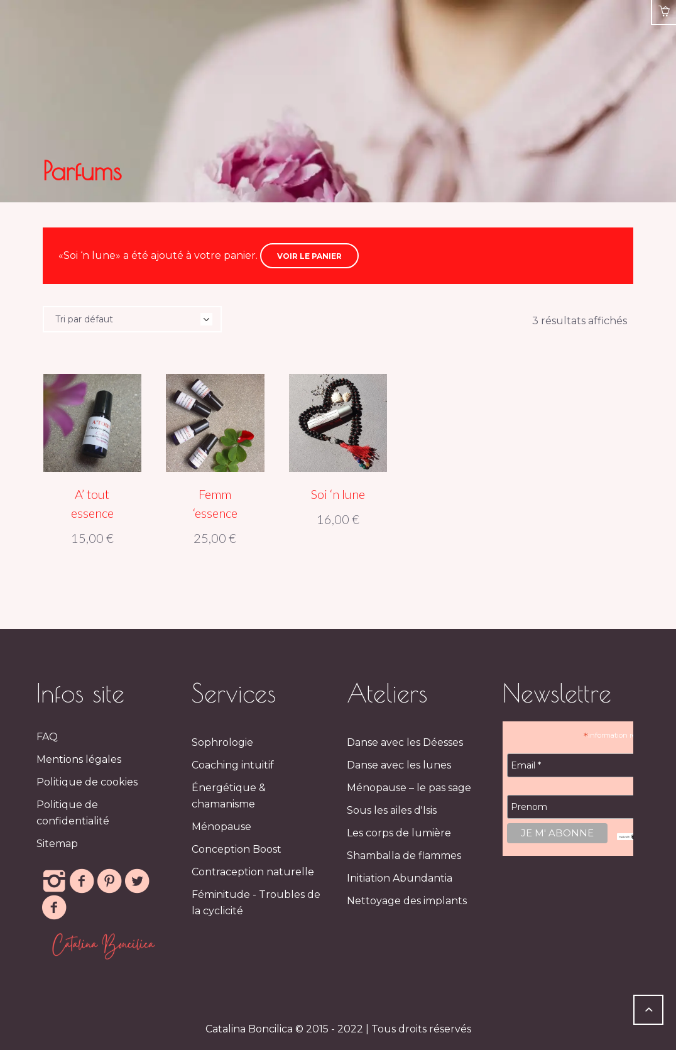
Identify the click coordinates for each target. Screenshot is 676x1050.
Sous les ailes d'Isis (392, 810)
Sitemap (57, 844)
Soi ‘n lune (338, 493)
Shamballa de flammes (404, 855)
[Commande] (132, 319)
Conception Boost (236, 849)
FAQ (47, 737)
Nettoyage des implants (407, 901)
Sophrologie (222, 742)
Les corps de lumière (399, 833)
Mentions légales (78, 759)
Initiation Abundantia (399, 878)
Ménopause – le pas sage (409, 788)
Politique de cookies (87, 782)
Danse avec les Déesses (405, 742)
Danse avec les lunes (399, 765)
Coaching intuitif (233, 765)
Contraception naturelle (253, 872)
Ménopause (221, 827)
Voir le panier (309, 256)
